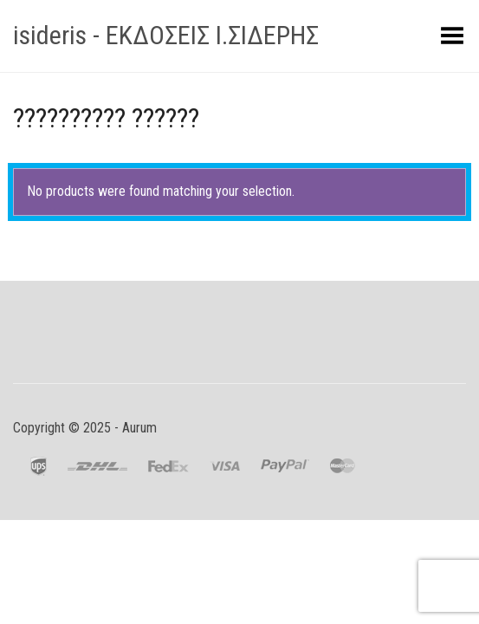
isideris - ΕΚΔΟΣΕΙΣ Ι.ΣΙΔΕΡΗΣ (166, 35)
